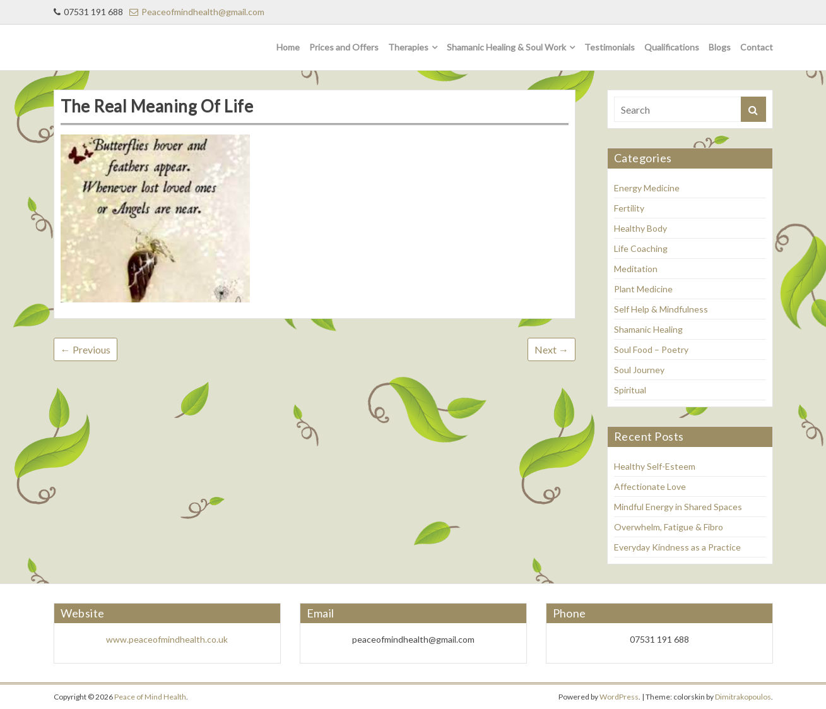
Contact (756, 47)
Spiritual (630, 389)
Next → (551, 349)
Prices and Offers (344, 47)
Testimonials (609, 47)
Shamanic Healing (648, 329)
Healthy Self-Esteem (654, 466)
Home (288, 47)
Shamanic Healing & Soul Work (506, 47)
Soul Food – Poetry (651, 349)
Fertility (629, 208)
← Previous (85, 349)
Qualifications (671, 47)
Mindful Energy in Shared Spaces (678, 506)
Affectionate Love (650, 486)
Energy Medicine (647, 187)
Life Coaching (641, 248)
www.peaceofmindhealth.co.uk (167, 639)
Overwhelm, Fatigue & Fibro (668, 526)
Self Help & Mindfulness (661, 309)
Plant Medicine (643, 288)
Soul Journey (639, 369)
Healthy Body (640, 228)
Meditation (636, 268)
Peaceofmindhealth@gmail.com (196, 11)
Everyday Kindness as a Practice (677, 547)
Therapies (408, 47)
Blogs (720, 47)
